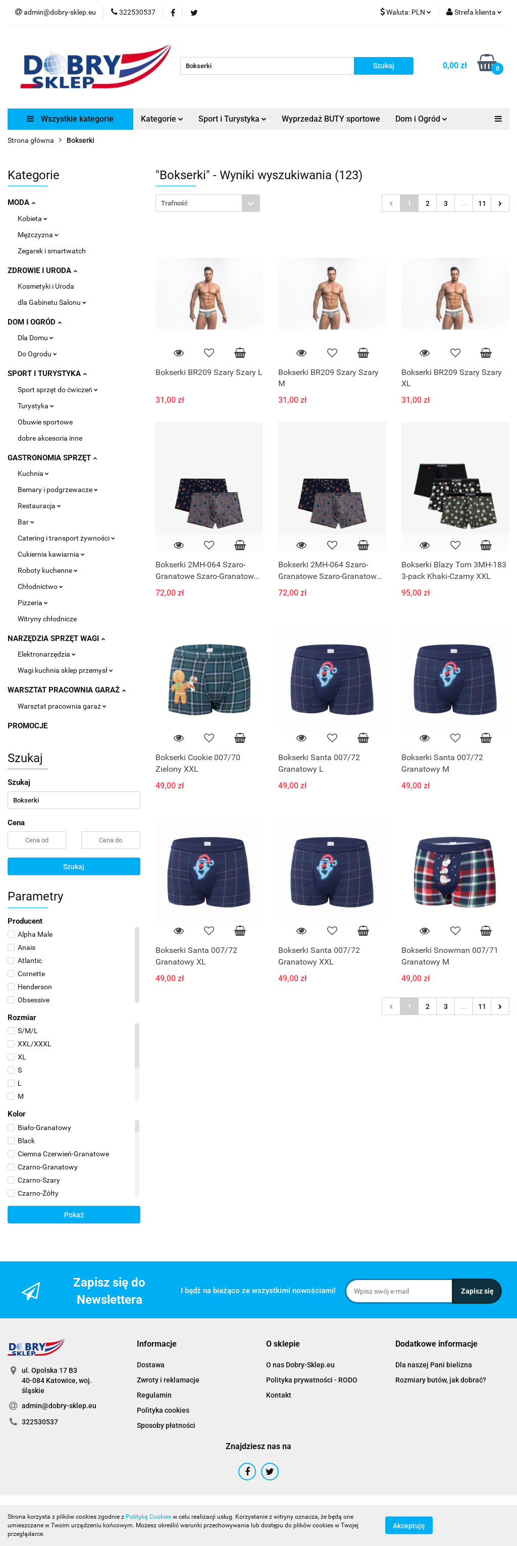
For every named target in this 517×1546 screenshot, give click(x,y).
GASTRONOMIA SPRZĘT (52, 457)
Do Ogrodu (37, 354)
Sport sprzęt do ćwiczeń (58, 390)
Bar (26, 522)
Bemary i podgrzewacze (58, 490)
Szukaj (73, 867)
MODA (21, 202)
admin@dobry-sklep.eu (59, 1406)
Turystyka (36, 406)
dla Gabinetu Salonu (52, 302)
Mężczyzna (38, 235)
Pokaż (74, 1215)
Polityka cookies (163, 1410)
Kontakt (278, 1395)
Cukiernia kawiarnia (51, 554)
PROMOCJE (27, 725)
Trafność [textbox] (174, 203)
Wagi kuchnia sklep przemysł (65, 670)
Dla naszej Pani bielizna (433, 1365)
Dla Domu (36, 338)
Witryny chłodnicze (47, 619)
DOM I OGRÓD (35, 322)
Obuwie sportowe (45, 422)
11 (482, 203)
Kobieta (32, 219)
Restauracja (39, 506)
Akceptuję (409, 1526)
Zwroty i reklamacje (168, 1380)
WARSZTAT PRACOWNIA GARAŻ (67, 690)
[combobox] (208, 203)
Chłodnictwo (40, 586)
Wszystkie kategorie (70, 119)
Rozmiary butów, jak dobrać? (440, 1380)
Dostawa (151, 1365)
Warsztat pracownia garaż (62, 706)
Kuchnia (33, 473)
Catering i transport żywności (66, 538)
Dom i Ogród (421, 119)
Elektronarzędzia (47, 654)
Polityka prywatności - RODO (311, 1380)
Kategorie (162, 119)
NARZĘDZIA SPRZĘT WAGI (56, 638)
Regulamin (154, 1395)
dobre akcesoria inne (50, 438)
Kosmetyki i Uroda (46, 286)
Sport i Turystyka (232, 119)
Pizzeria (33, 603)
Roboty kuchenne (48, 570)
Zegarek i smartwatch (52, 251)
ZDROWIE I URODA (42, 270)
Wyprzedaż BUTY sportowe (331, 119)
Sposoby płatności (166, 1425)
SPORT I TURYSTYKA (47, 373)
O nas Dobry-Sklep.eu (300, 1365)
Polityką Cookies (148, 1516)
